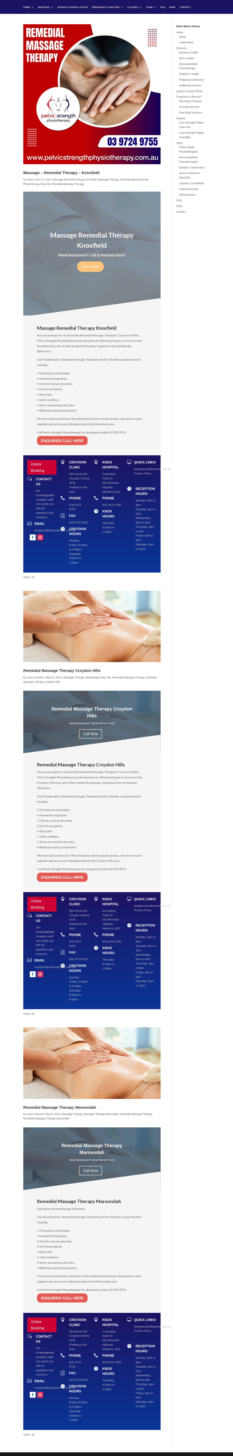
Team (149, 7)
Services (44, 7)
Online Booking (37, 467)
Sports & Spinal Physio (72, 7)
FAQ (162, 7)
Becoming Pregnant (190, 101)
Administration (187, 194)
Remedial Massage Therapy (68, 184)
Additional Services (190, 85)
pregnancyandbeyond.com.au (152, 468)
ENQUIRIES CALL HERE (62, 434)
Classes (132, 7)
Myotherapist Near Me (98, 677)
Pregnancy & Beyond (106, 7)
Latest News (186, 42)
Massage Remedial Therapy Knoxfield (74, 179)
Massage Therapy (108, 179)
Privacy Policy (142, 473)
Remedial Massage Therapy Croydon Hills (62, 670)
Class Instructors (188, 189)
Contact (185, 7)
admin (30, 179)
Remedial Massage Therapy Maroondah (59, 1107)
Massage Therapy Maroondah (101, 1114)
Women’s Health (188, 52)
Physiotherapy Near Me (36, 184)
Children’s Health (189, 73)
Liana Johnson (35, 677)
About (182, 36)
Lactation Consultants (191, 183)
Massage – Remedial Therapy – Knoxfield (61, 173)
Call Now (90, 262)
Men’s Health (186, 58)
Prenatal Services (189, 106)
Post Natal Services (190, 112)
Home (26, 7)
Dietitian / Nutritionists (191, 167)
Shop (172, 7)
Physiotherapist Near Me (134, 179)
